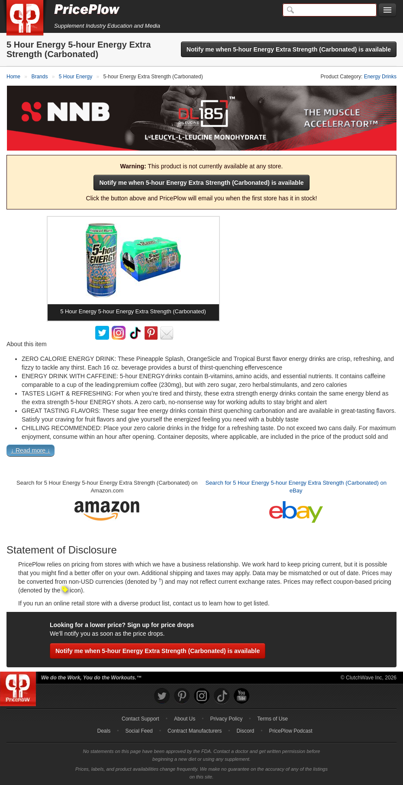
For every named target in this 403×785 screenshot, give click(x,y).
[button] (201, 452)
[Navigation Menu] (387, 10)
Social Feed (138, 731)
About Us (184, 719)
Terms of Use (272, 719)
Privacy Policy (226, 719)
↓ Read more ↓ (30, 450)
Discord (246, 731)
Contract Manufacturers (195, 731)
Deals (104, 731)
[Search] (330, 9)
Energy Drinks (380, 77)
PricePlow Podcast (290, 731)
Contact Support (140, 719)
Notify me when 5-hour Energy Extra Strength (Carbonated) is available (289, 49)
